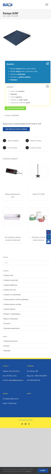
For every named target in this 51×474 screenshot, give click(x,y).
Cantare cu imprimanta (12, 294)
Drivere (6, 346)
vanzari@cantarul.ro (15, 380)
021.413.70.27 (14, 371)
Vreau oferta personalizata (15, 108)
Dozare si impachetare (12, 314)
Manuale (7, 351)
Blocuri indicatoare (11, 319)
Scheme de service (11, 341)
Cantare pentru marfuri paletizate (16, 299)
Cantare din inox (10, 290)
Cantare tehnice (9, 309)
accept (42, 470)
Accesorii (15, 115)
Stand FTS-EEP (38, 194)
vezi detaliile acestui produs (16, 129)
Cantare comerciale (11, 280)
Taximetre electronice (12, 328)
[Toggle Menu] (46, 4)
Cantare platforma (10, 285)
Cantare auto (8, 275)
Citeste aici (28, 471)
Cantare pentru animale (12, 304)
